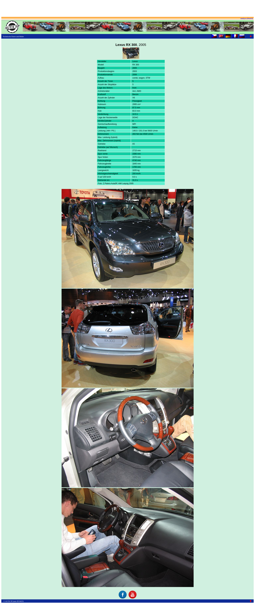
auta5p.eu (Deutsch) (246, 18)
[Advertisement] (128, 8)
